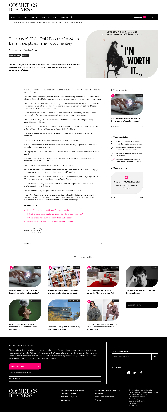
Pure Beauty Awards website (107, 390)
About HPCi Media (68, 394)
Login (152, 17)
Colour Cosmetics (14, 55)
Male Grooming (36, 301)
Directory (64, 17)
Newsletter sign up (68, 397)
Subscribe (139, 17)
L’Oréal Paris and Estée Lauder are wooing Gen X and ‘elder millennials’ (55, 214)
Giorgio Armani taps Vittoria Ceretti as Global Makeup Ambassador (128, 149)
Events (55, 17)
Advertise (99, 394)
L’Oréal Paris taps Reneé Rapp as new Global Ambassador (50, 222)
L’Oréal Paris (79, 90)
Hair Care (154, 267)
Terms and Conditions (104, 397)
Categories (22, 17)
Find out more (14, 379)
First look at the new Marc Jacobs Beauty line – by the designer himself (129, 143)
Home (13, 17)
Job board (46, 17)
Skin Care (115, 301)
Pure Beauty (35, 17)
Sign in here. (27, 372)
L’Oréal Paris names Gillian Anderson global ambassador (49, 218)
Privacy (98, 400)
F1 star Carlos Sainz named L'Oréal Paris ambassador (48, 210)
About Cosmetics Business (72, 390)
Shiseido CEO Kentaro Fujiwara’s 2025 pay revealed (129, 154)
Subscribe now (134, 305)
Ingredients (114, 267)
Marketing (25, 55)
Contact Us (65, 400)
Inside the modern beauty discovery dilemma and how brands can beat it (128, 160)
